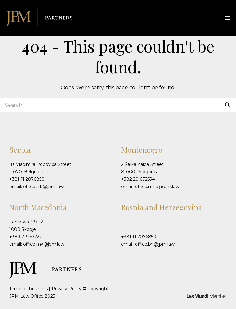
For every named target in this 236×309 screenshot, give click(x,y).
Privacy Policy (66, 288)
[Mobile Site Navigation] (227, 18)
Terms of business (28, 288)
